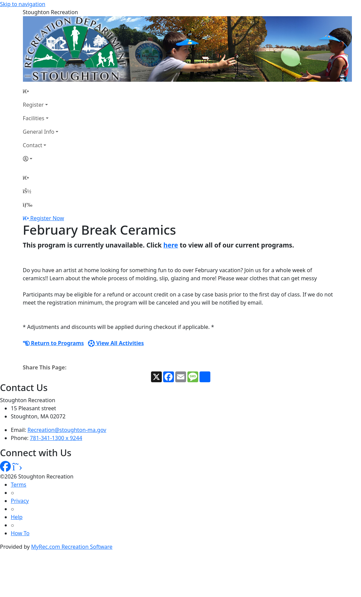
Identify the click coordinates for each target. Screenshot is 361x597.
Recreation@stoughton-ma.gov (67, 430)
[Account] (41, 158)
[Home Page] (41, 91)
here (170, 245)
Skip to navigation (22, 4)
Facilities (33, 118)
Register (33, 104)
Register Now (47, 218)
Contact (32, 145)
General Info (39, 131)
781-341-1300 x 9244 (56, 438)
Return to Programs (53, 343)
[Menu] (27, 204)
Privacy (20, 500)
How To (20, 533)
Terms (18, 484)
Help (17, 517)
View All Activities (116, 343)
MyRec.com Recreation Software (71, 546)
